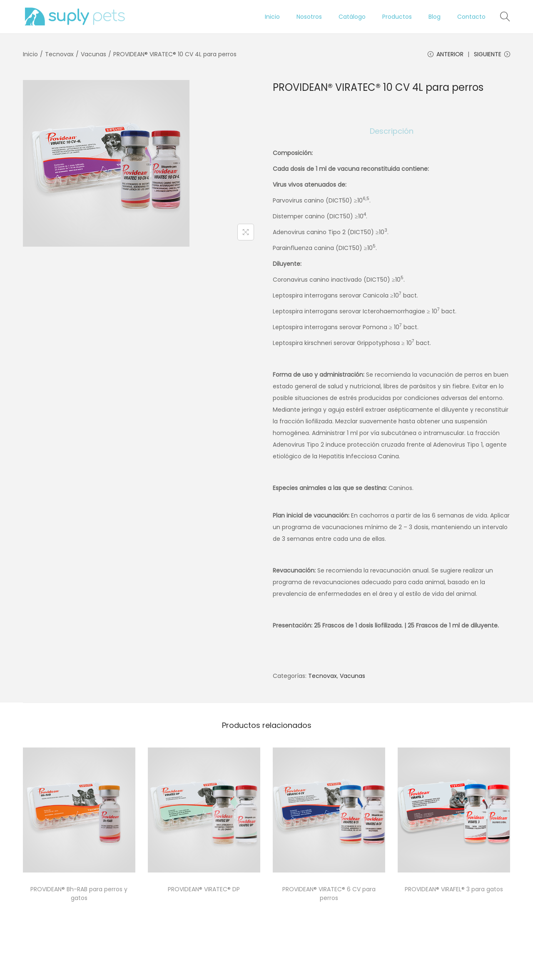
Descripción (391, 131)
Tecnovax (59, 54)
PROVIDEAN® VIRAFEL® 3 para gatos (454, 889)
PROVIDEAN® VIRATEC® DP (204, 889)
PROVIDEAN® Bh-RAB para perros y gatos (78, 893)
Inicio (30, 54)
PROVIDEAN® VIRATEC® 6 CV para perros (329, 893)
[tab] (391, 132)
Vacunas (93, 54)
